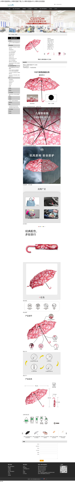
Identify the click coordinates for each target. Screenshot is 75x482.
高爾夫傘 (10, 102)
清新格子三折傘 (11, 55)
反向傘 (24, 466)
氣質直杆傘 (10, 82)
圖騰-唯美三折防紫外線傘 (13, 61)
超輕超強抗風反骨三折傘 (13, 58)
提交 (42, 460)
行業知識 (35, 8)
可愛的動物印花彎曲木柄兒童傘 (14, 107)
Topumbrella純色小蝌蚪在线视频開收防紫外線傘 (14, 64)
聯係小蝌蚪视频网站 (43, 8)
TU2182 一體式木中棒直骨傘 (13, 100)
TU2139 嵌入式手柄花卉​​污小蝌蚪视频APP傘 (14, 48)
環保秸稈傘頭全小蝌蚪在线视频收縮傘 (14, 95)
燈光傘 (10, 111)
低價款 (10, 88)
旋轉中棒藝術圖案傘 (12, 52)
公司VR (55, 8)
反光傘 (10, 113)
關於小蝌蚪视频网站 (16, 8)
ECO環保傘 (11, 92)
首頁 (9, 8)
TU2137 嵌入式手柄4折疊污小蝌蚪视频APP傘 (14, 75)
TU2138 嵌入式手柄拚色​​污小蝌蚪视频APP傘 (14, 73)
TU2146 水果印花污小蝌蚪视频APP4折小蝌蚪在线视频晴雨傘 (14, 70)
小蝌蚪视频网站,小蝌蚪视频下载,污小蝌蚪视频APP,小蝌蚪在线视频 (22, 1)
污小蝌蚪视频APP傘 (12, 65)
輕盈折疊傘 (11, 45)
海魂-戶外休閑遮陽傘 (12, 60)
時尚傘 (16, 34)
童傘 (9, 104)
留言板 (50, 8)
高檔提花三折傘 (11, 57)
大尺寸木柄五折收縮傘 (12, 51)
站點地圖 (9, 475)
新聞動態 (24, 8)
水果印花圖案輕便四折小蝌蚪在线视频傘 (14, 68)
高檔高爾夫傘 (11, 79)
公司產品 (29, 8)
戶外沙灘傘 (11, 109)
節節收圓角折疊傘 (11, 54)
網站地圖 (1, 481)
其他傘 (10, 85)
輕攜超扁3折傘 (11, 49)
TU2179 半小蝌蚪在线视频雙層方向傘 (14, 43)
